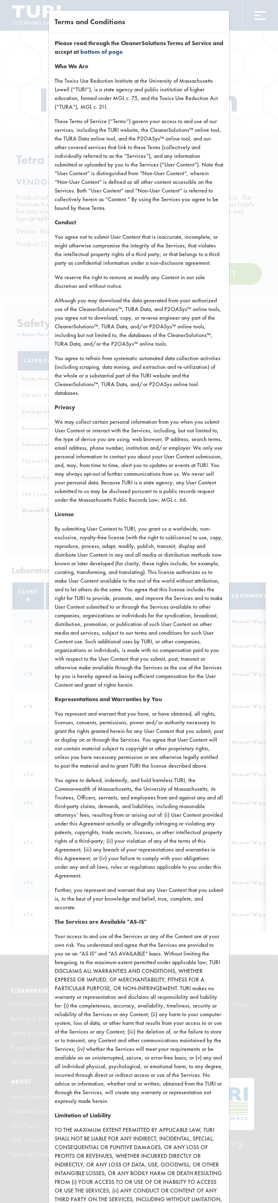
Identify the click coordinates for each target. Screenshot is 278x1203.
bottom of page (101, 52)
